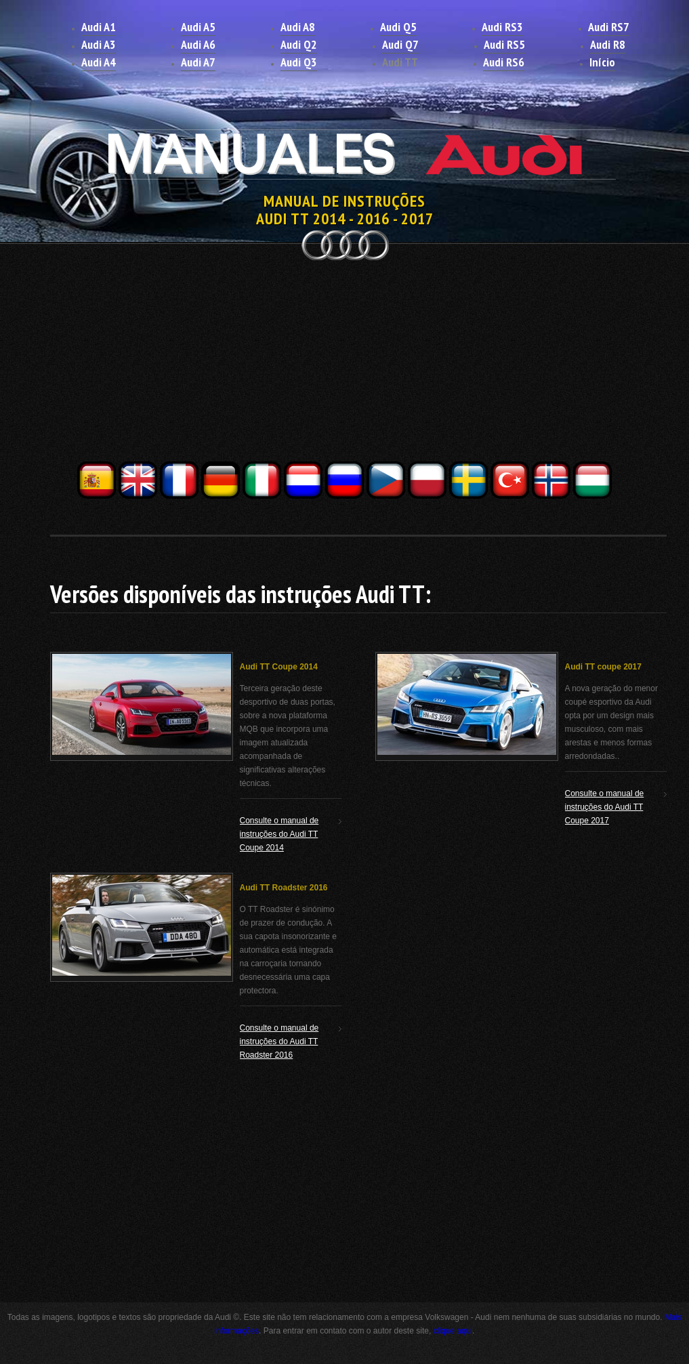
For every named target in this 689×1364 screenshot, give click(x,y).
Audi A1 (98, 27)
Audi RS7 (608, 27)
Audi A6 (198, 44)
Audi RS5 (504, 44)
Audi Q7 (400, 44)
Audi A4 (98, 62)
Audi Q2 (298, 44)
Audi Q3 (298, 62)
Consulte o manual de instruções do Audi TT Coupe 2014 (279, 834)
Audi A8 (297, 27)
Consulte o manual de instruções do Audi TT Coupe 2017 (604, 807)
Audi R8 (607, 44)
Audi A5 (198, 27)
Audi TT (400, 62)
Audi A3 (98, 44)
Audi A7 (198, 62)
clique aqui (453, 1331)
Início (602, 62)
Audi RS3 (502, 27)
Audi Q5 (398, 27)
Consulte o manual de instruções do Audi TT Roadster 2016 (279, 1041)
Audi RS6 (503, 62)
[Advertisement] (345, 364)
